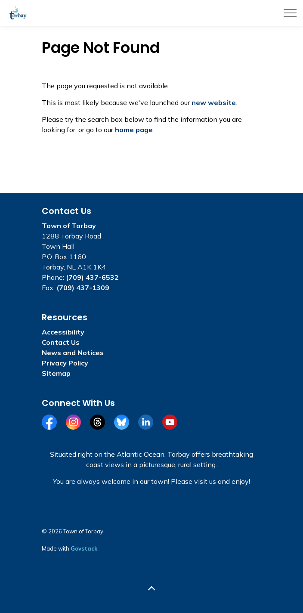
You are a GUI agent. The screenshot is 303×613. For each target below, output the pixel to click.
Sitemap (56, 373)
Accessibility (63, 332)
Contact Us (61, 342)
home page (134, 129)
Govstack (84, 548)
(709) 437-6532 (92, 277)
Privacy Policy (65, 363)
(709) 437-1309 (82, 287)
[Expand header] (290, 13)
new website (214, 102)
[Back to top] (151, 588)
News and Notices (73, 352)
